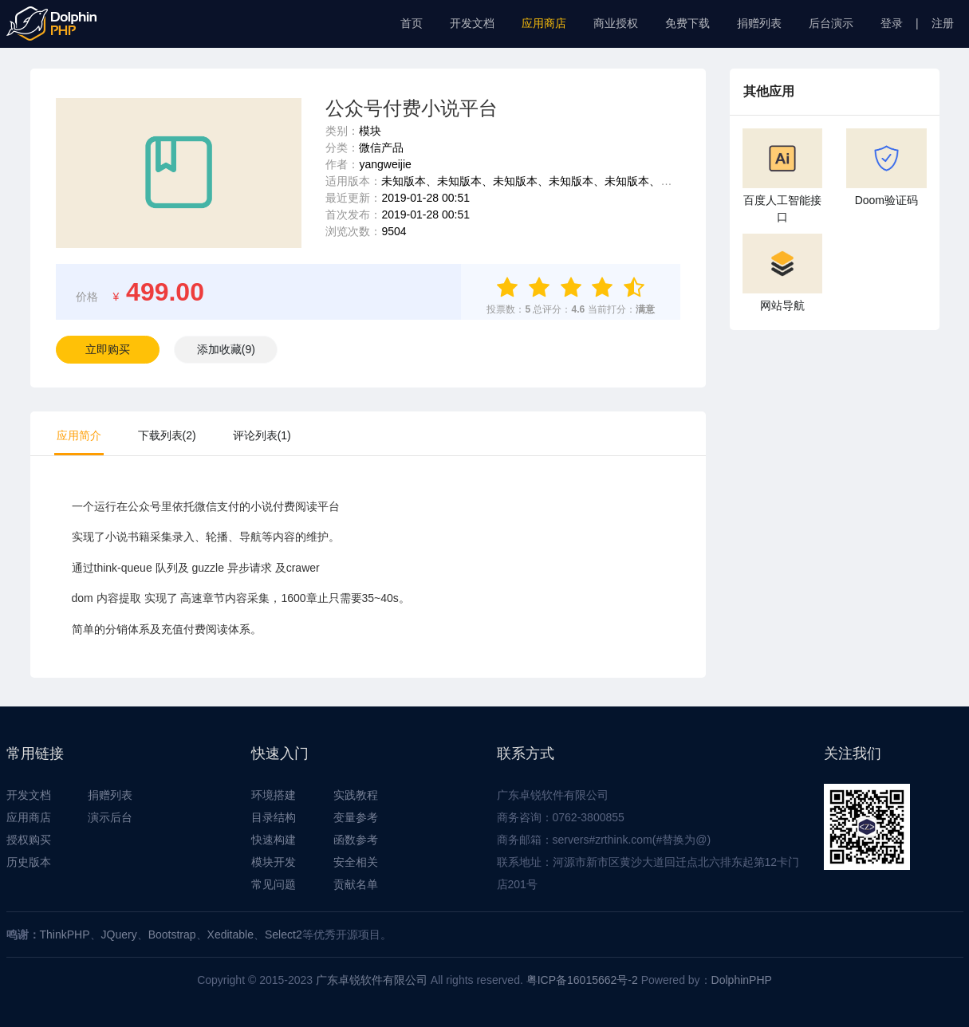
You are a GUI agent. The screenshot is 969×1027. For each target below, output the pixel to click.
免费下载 (687, 23)
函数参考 (355, 839)
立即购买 (107, 349)
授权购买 (28, 839)
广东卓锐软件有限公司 (371, 980)
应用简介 (79, 435)
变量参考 (355, 817)
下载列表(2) (167, 435)
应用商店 (544, 23)
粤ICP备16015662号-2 (582, 980)
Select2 (283, 934)
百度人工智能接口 (782, 175)
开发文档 (472, 23)
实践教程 (355, 795)
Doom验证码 (886, 167)
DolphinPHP (741, 980)
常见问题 (273, 884)
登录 (891, 23)
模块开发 (273, 862)
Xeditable (230, 934)
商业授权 (615, 23)
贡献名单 (355, 884)
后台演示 (831, 23)
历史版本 (28, 862)
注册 (943, 23)
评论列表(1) (262, 435)
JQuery (119, 934)
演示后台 (110, 817)
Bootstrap (172, 934)
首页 (411, 23)
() (226, 349)
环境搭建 (273, 795)
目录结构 (273, 817)
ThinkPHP (65, 934)
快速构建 (273, 839)
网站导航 (782, 273)
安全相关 (355, 862)
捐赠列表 (759, 23)
